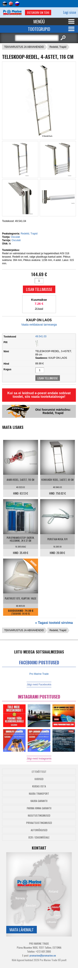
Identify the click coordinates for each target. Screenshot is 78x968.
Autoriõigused (39, 830)
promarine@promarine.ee (43, 955)
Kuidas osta (39, 786)
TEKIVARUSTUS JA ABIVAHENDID (24, 46)
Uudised (39, 779)
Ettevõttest (39, 771)
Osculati (15, 236)
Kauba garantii (39, 801)
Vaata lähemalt (21, 929)
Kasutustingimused (39, 815)
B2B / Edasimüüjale (39, 837)
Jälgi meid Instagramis (39, 758)
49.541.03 (40, 336)
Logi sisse (69, 12)
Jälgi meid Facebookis (39, 684)
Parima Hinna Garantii (39, 808)
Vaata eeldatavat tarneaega (39, 324)
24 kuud (39, 308)
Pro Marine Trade (39, 673)
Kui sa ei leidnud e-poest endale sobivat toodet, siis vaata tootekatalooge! (39, 394)
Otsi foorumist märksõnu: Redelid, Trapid (53, 411)
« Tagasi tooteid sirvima (54, 622)
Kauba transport (39, 793)
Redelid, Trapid (58, 46)
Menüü (39, 21)
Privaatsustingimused (39, 822)
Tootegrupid (39, 29)
